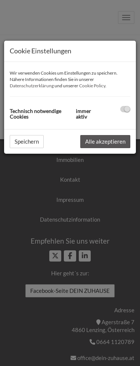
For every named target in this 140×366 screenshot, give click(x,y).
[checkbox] (125, 109)
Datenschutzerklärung (32, 85)
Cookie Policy (92, 85)
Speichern (27, 141)
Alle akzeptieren (105, 141)
